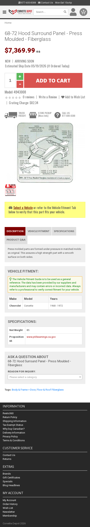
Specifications (64, 231)
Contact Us (45, 2)
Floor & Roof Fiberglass (50, 389)
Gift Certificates (11, 477)
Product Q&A (16, 239)
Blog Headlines (11, 485)
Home (8, 22)
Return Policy (10, 417)
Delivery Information (14, 432)
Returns (7, 459)
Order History (10, 504)
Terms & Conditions (14, 440)
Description (15, 231)
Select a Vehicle (23, 207)
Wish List (8, 507)
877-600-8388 (27, 2)
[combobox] (45, 377)
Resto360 (8, 413)
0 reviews (28, 96)
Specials (7, 481)
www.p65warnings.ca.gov (41, 336)
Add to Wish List (73, 96)
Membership (10, 515)
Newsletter (9, 511)
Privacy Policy (10, 436)
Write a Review (48, 96)
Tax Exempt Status (13, 424)
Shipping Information (14, 421)
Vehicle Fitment (39, 231)
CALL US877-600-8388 (68, 114)
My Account (9, 500)
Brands (7, 473)
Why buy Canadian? (14, 428)
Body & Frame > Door (24, 389)
